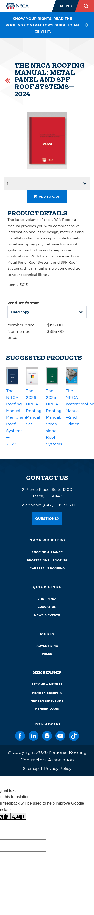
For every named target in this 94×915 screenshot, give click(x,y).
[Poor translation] (18, 816)
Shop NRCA (47, 599)
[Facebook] (20, 735)
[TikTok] (74, 735)
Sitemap (31, 768)
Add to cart (47, 196)
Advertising (47, 646)
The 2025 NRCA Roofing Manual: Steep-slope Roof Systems (54, 417)
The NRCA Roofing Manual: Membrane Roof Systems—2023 (16, 417)
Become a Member (47, 684)
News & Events (47, 615)
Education (47, 607)
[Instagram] (47, 735)
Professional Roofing (47, 560)
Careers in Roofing (47, 568)
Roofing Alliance (47, 552)
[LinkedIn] (34, 735)
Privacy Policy (57, 768)
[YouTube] (60, 735)
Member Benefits (47, 692)
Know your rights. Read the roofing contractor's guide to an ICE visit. (47, 24)
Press (47, 654)
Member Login (47, 708)
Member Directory (47, 700)
